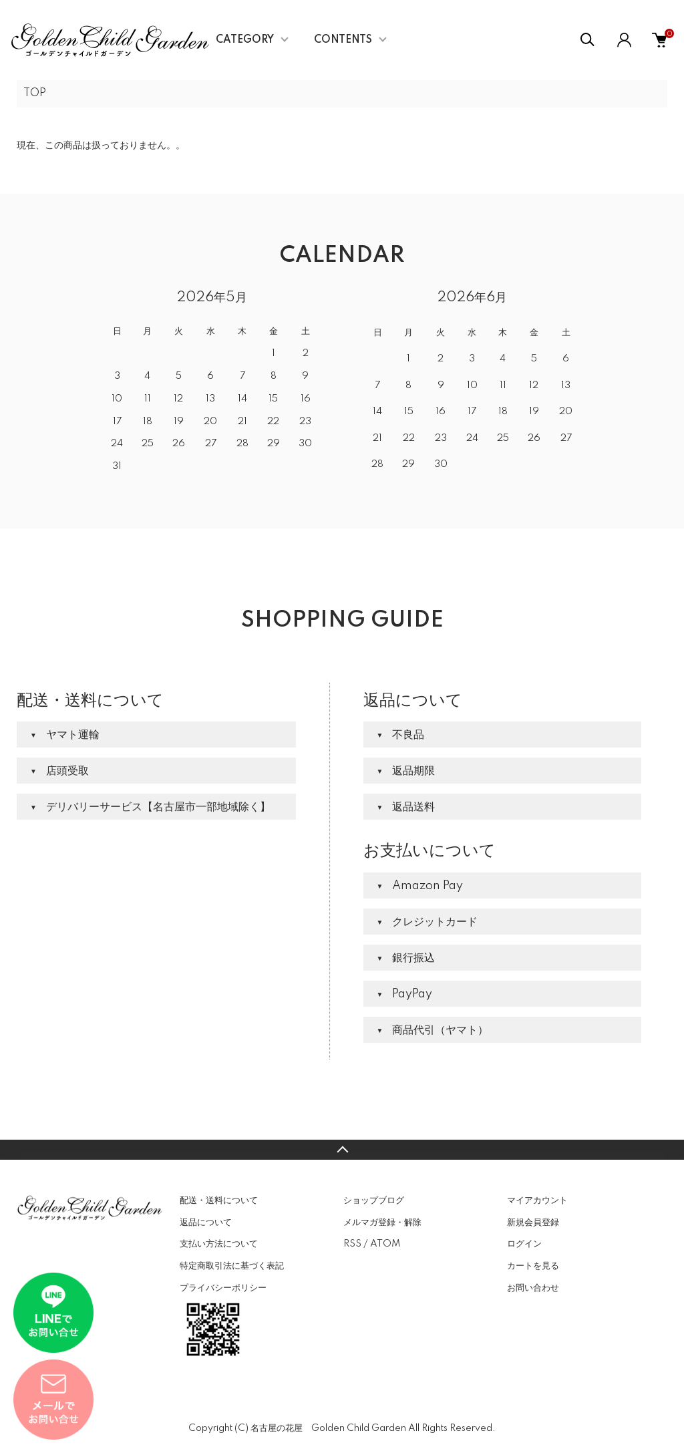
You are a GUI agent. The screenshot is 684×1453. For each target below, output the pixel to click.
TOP (34, 93)
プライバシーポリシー (223, 1288)
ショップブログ (373, 1200)
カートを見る (533, 1266)
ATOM (385, 1244)
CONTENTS (343, 40)
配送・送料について (219, 1200)
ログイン (524, 1244)
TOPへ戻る (342, 1150)
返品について (206, 1222)
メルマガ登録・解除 (382, 1222)
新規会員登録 (533, 1222)
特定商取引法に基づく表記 (232, 1266)
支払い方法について (219, 1244)
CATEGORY (245, 40)
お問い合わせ (533, 1288)
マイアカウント (537, 1200)
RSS (352, 1244)
